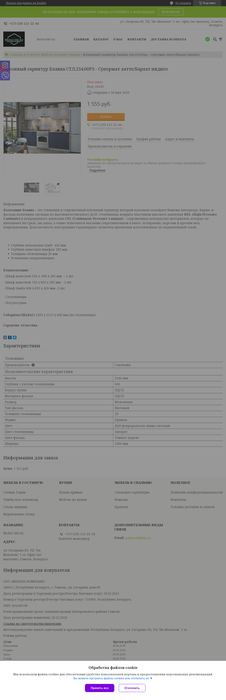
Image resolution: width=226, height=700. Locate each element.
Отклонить (132, 688)
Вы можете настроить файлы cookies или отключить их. (111, 678)
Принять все (100, 688)
